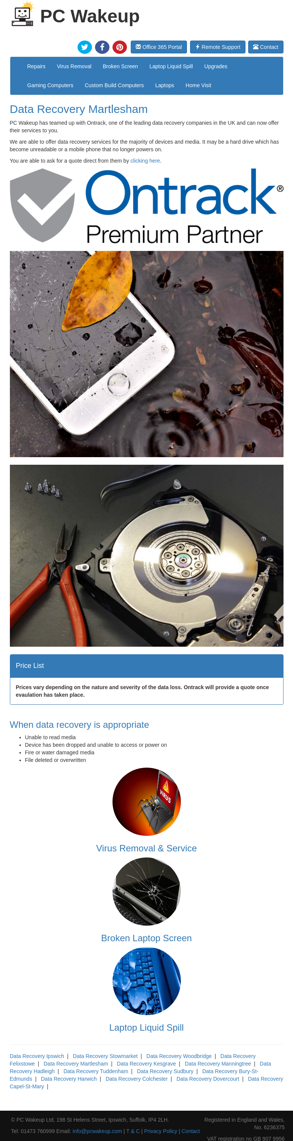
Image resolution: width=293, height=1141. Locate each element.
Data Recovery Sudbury (165, 1071)
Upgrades (216, 66)
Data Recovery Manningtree (218, 1064)
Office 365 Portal (159, 47)
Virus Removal (74, 66)
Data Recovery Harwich (69, 1079)
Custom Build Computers (114, 85)
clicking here (145, 161)
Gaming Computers (50, 85)
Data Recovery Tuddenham (95, 1071)
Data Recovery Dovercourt (207, 1079)
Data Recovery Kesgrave (146, 1064)
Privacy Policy (160, 1131)
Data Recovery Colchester (137, 1079)
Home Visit (198, 85)
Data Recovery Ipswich (37, 1056)
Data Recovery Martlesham (76, 1064)
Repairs (36, 66)
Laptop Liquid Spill (171, 66)
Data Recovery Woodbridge (179, 1056)
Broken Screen (120, 66)
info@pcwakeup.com (97, 1131)
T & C (133, 1131)
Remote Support (218, 47)
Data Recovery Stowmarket (105, 1056)
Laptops (164, 85)
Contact (265, 47)
